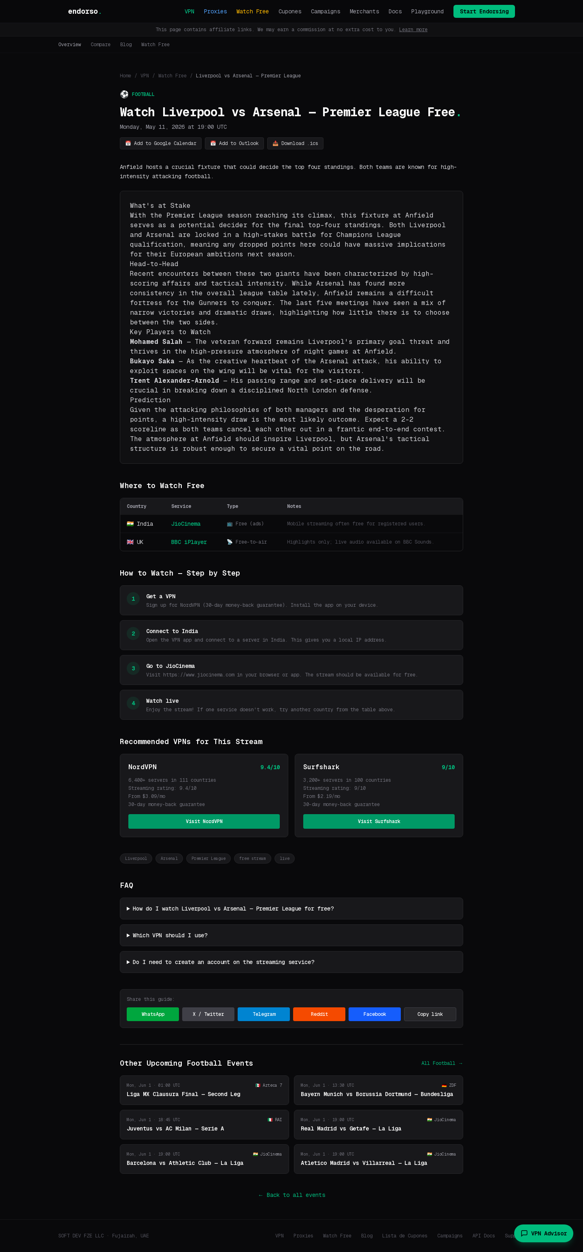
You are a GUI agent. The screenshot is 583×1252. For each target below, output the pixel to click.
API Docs (483, 1236)
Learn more (413, 29)
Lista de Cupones (405, 1236)
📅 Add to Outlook (234, 143)
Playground (427, 11)
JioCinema (185, 523)
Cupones (290, 11)
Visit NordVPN (204, 821)
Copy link (430, 1014)
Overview (69, 44)
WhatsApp (153, 1014)
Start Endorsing (484, 11)
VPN (189, 11)
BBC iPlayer (189, 542)
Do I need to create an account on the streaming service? (223, 962)
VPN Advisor (544, 1233)
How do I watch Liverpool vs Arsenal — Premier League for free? (233, 908)
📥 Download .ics (295, 143)
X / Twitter (208, 1014)
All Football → (442, 1063)
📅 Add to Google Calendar (160, 143)
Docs (395, 11)
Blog (126, 44)
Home (125, 76)
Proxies (215, 11)
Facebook (375, 1014)
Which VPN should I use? (170, 935)
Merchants (364, 11)
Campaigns (325, 11)
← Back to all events (291, 1195)
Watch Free (252, 11)
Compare (101, 44)
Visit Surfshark (379, 821)
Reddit (319, 1014)
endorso (85, 11)
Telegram (264, 1014)
